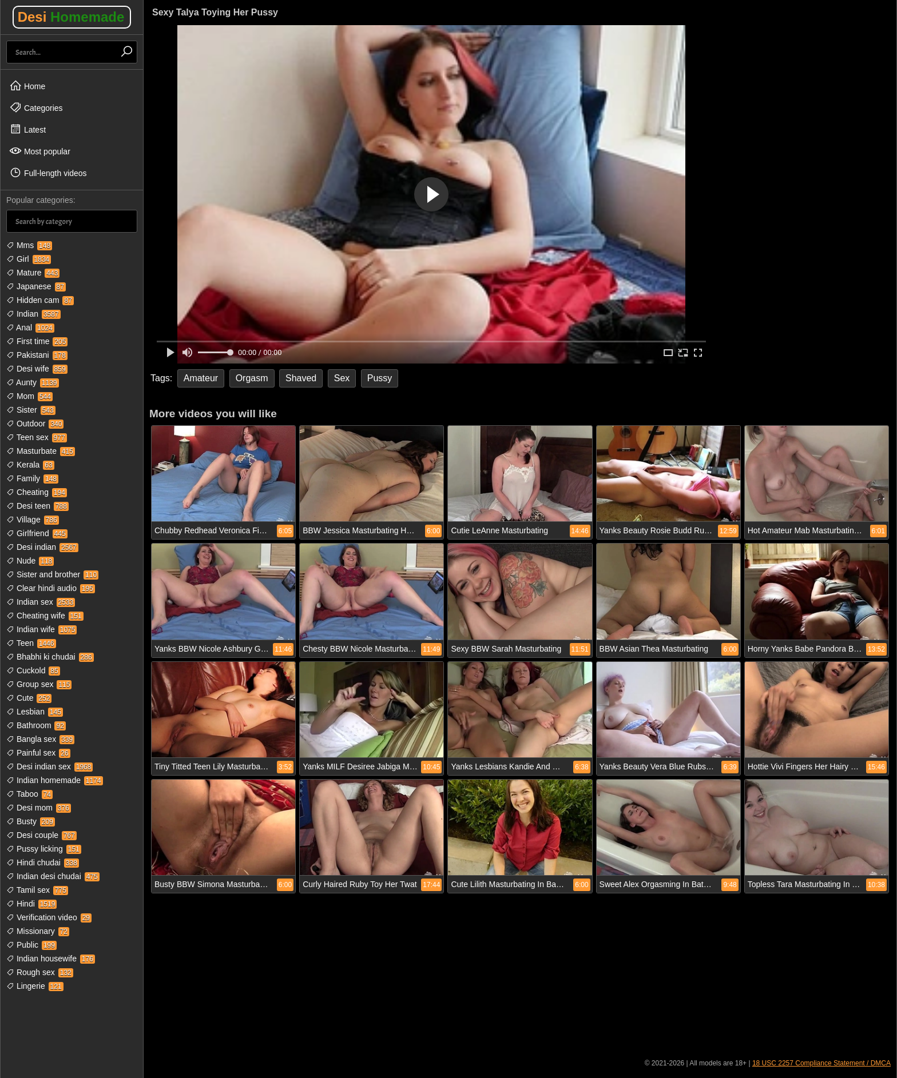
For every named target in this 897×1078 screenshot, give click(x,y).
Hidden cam (40, 300)
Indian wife (41, 629)
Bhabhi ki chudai (50, 656)
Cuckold (33, 670)
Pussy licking (43, 848)
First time (37, 341)
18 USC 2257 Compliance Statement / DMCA (821, 1063)
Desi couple (41, 835)
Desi (71, 17)
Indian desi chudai (53, 876)
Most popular (39, 151)
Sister (30, 409)
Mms (29, 245)
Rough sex (39, 972)
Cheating (36, 492)
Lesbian (34, 711)
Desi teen (37, 505)
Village (32, 519)
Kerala (30, 464)
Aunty (32, 382)
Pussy (379, 378)
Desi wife (37, 368)
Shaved (300, 378)
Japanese (36, 286)
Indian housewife (50, 958)
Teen (31, 643)
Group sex (39, 684)
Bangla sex (40, 739)
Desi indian (42, 547)
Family (32, 478)
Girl (28, 258)
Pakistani (37, 355)
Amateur (201, 378)
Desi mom (38, 807)
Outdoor (34, 423)
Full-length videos (48, 172)
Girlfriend (37, 533)
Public (31, 944)
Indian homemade (54, 780)
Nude (30, 560)
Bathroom (36, 725)
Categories (36, 107)
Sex (342, 378)
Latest (27, 129)
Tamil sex (37, 890)
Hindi (31, 903)
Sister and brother (52, 574)
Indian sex (40, 601)
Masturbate (40, 451)
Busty (30, 821)
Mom (29, 396)
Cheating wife (45, 615)
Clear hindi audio (50, 588)
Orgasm (252, 378)
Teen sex (36, 437)
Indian (33, 313)
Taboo (29, 793)
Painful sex (38, 752)
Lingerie (34, 986)
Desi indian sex (49, 766)
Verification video (49, 917)
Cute (28, 697)
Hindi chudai (42, 862)
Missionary (37, 931)
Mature (32, 272)
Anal (30, 327)
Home (27, 85)
